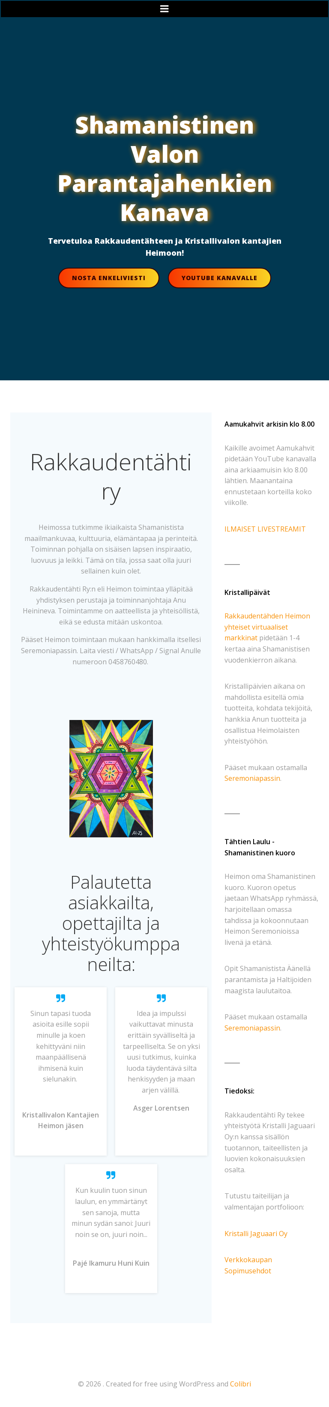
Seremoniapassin (252, 778)
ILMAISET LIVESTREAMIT (265, 529)
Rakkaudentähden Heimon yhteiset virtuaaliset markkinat (267, 626)
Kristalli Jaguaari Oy (255, 1233)
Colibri (240, 1384)
